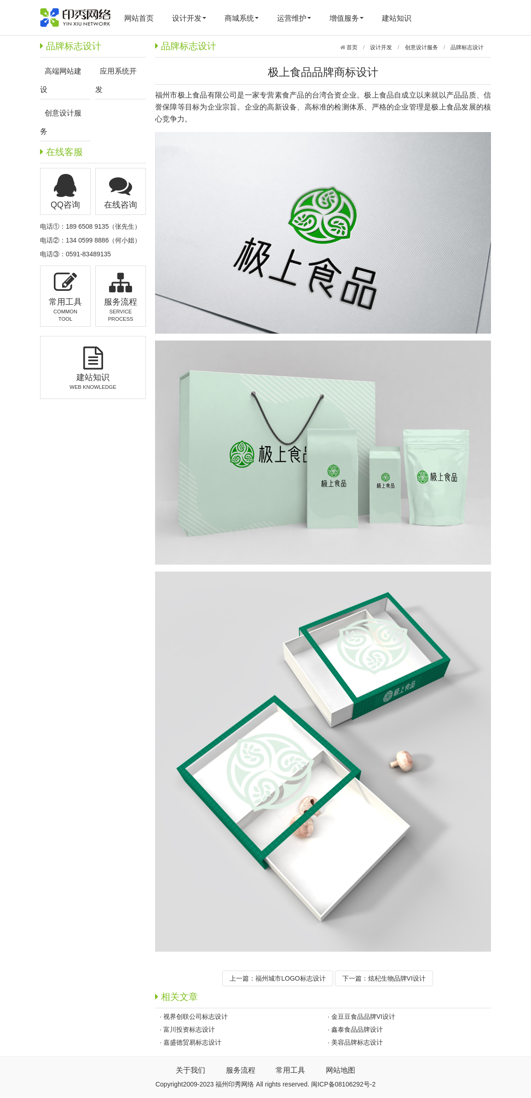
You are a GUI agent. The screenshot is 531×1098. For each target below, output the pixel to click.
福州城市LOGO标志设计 (290, 978)
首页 (351, 47)
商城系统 (242, 18)
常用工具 (290, 1070)
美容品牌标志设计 (357, 1042)
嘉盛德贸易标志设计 (192, 1042)
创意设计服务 (421, 47)
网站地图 (340, 1070)
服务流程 (240, 1070)
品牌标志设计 (467, 47)
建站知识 (396, 18)
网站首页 (139, 18)
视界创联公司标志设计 (195, 1016)
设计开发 (189, 18)
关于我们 (190, 1070)
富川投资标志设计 (189, 1029)
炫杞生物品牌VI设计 (397, 978)
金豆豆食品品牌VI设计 (363, 1016)
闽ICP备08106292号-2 (343, 1084)
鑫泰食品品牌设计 (357, 1029)
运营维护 (294, 18)
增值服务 (346, 18)
